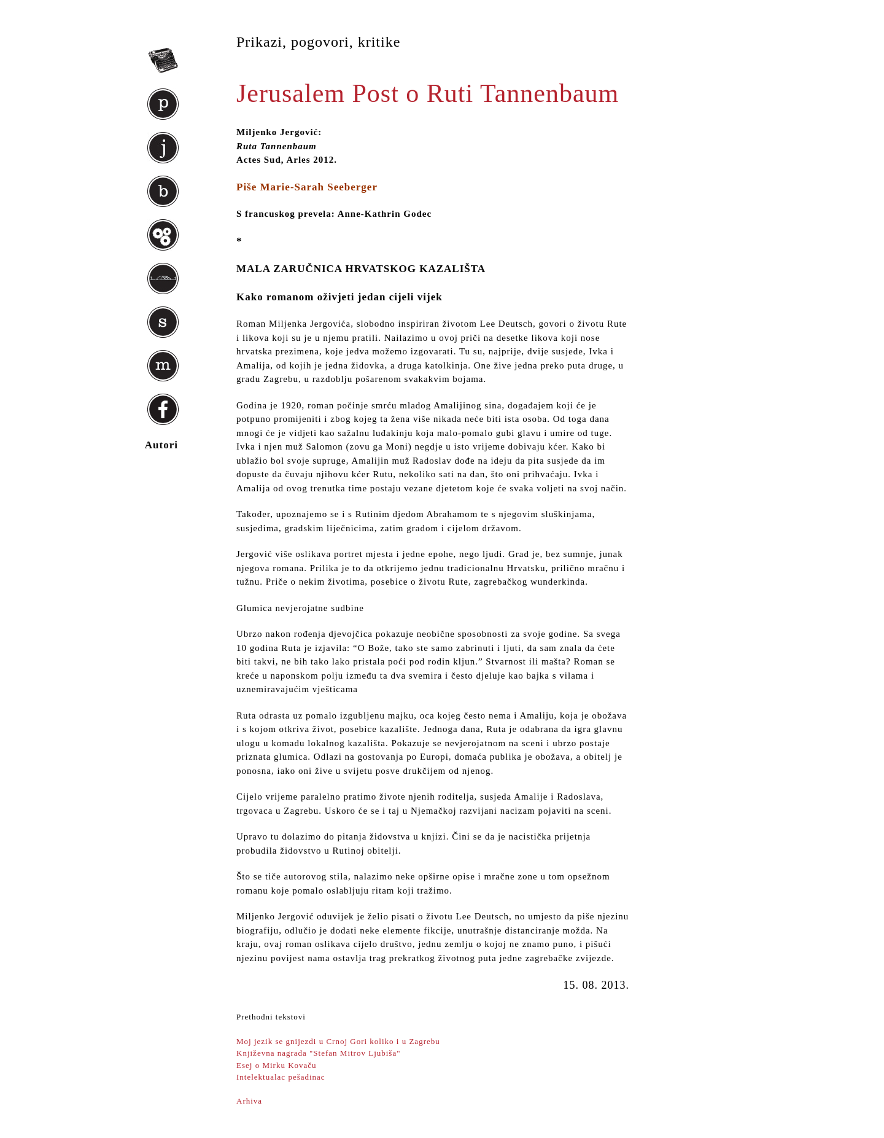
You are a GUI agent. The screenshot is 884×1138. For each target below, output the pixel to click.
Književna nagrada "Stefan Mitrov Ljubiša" (318, 1053)
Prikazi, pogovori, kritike (318, 42)
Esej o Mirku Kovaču (276, 1065)
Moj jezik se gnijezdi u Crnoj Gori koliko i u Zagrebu (338, 1041)
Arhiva (249, 1100)
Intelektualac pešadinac (280, 1076)
